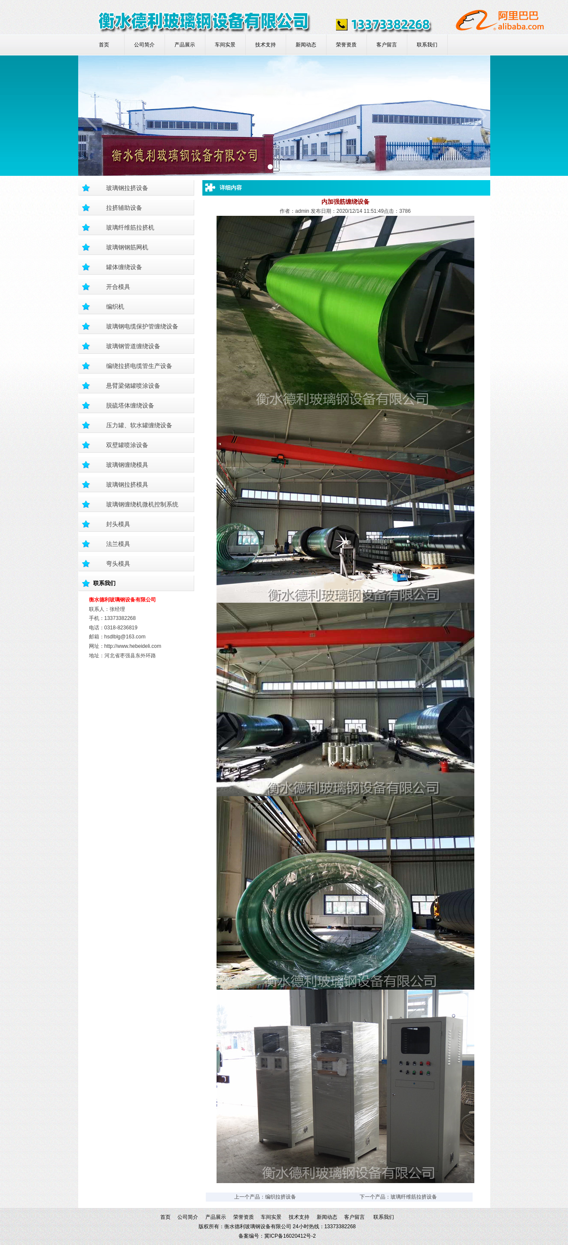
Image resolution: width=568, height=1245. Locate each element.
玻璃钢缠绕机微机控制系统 (142, 504)
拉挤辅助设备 (124, 207)
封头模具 (118, 524)
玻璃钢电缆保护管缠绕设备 (142, 326)
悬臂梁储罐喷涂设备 (133, 385)
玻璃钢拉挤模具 (127, 484)
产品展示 (184, 45)
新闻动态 (306, 45)
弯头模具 (118, 563)
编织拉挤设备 (280, 1197)
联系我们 (427, 45)
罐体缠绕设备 (124, 267)
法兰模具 (118, 543)
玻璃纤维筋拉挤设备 (414, 1197)
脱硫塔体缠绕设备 (130, 405)
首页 (104, 45)
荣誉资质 (346, 45)
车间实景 (225, 45)
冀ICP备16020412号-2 (290, 1236)
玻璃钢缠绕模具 (127, 464)
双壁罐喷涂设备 (127, 445)
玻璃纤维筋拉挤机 (130, 227)
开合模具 (118, 286)
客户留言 (386, 45)
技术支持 (265, 45)
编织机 (115, 306)
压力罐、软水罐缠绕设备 (139, 425)
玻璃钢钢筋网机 (127, 247)
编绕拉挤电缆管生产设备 (139, 365)
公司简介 (144, 45)
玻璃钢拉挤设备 (127, 187)
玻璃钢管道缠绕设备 (133, 346)
